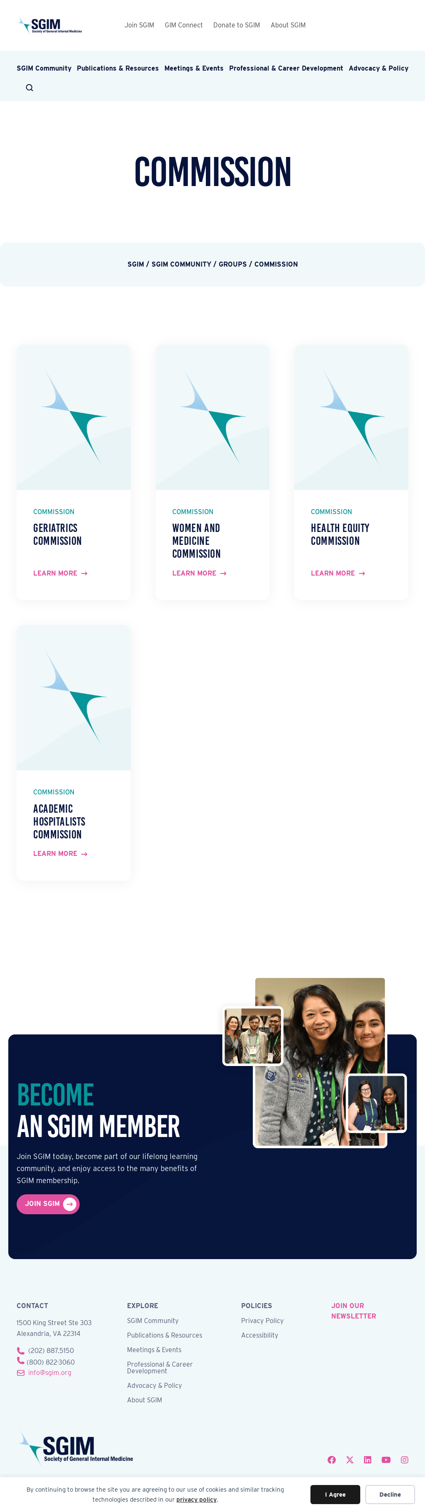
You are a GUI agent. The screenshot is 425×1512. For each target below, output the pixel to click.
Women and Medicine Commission (196, 541)
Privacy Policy (262, 1321)
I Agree (335, 1494)
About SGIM (288, 25)
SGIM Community (44, 68)
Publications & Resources (118, 68)
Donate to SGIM (236, 25)
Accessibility (259, 1335)
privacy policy (196, 1499)
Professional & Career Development (286, 68)
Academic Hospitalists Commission (59, 821)
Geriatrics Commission (57, 534)
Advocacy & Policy (378, 68)
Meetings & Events (194, 68)
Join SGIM (139, 25)
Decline (390, 1494)
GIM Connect (184, 25)
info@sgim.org (49, 1373)
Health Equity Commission (340, 534)
